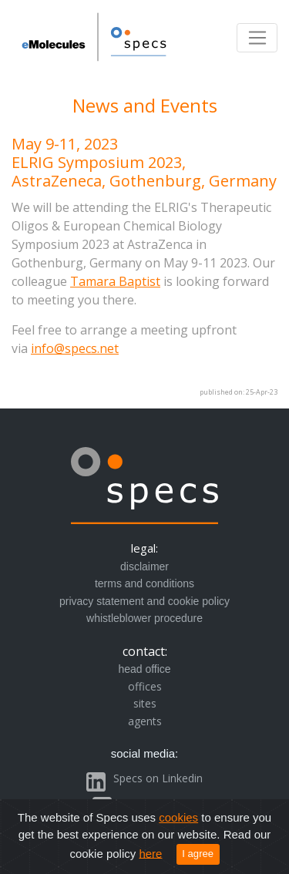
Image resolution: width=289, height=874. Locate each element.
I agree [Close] (197, 853)
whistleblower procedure (144, 618)
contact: (145, 651)
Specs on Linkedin (158, 778)
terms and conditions (144, 583)
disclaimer (144, 566)
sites (144, 703)
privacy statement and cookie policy (144, 601)
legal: (144, 548)
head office (144, 669)
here (150, 852)
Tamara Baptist (115, 281)
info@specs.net (75, 348)
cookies (178, 817)
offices (145, 686)
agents (145, 721)
